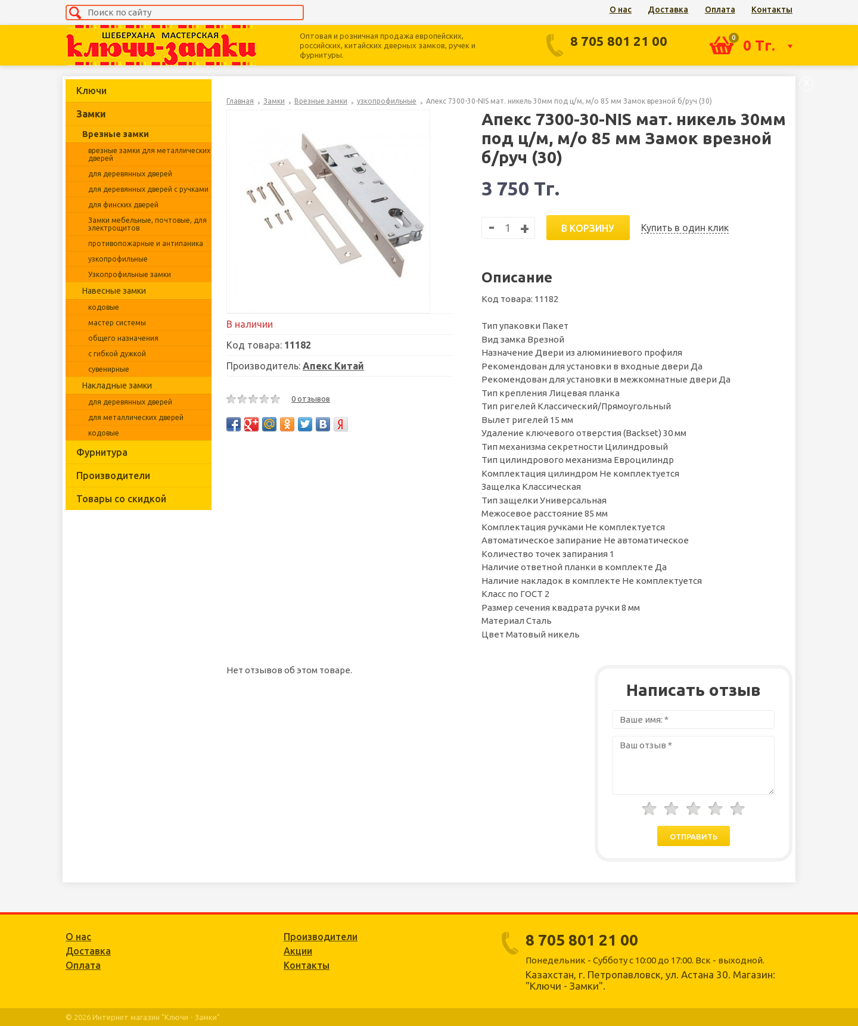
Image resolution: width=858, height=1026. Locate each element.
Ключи (91, 90)
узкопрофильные (118, 259)
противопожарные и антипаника (145, 243)
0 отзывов (310, 398)
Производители (113, 475)
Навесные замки (114, 291)
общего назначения (123, 338)
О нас (621, 9)
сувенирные (108, 369)
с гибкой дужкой (117, 353)
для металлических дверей (136, 417)
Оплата (720, 9)
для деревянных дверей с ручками (148, 189)
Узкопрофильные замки (129, 274)
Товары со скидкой (121, 498)
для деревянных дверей (130, 174)
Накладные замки (117, 385)
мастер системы (117, 323)
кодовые (103, 307)
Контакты (771, 9)
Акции (298, 951)
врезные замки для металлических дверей (149, 154)
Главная (240, 101)
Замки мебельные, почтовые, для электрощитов (147, 224)
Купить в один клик (685, 227)
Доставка (668, 9)
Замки (91, 113)
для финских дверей (123, 205)
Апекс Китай (333, 365)
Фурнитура (102, 452)
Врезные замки (115, 134)
